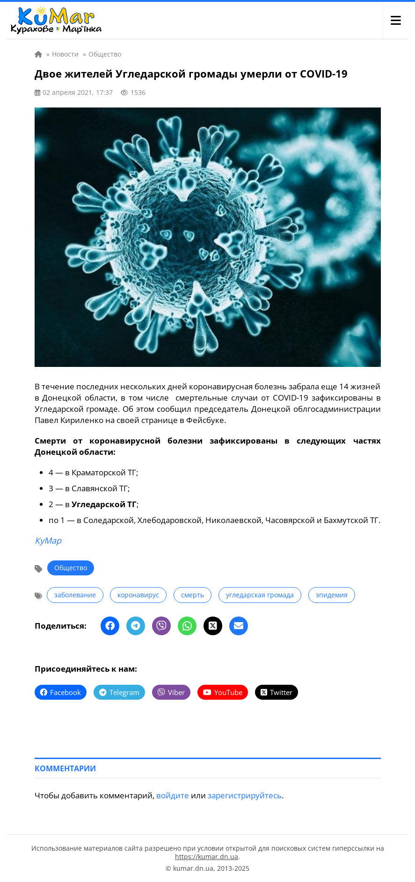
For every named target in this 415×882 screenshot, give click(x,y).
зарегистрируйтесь (245, 795)
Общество (70, 567)
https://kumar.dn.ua (206, 856)
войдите (172, 795)
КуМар (48, 540)
